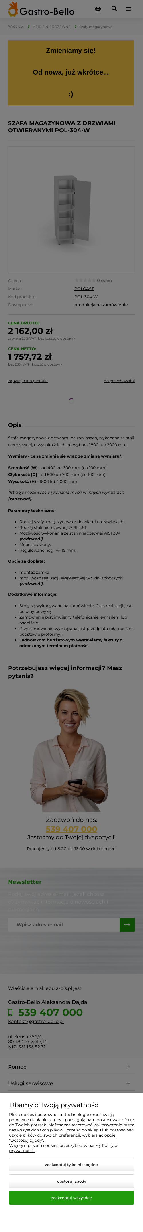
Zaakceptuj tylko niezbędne (71, 1164)
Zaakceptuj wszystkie (71, 1197)
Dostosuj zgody (71, 1181)
